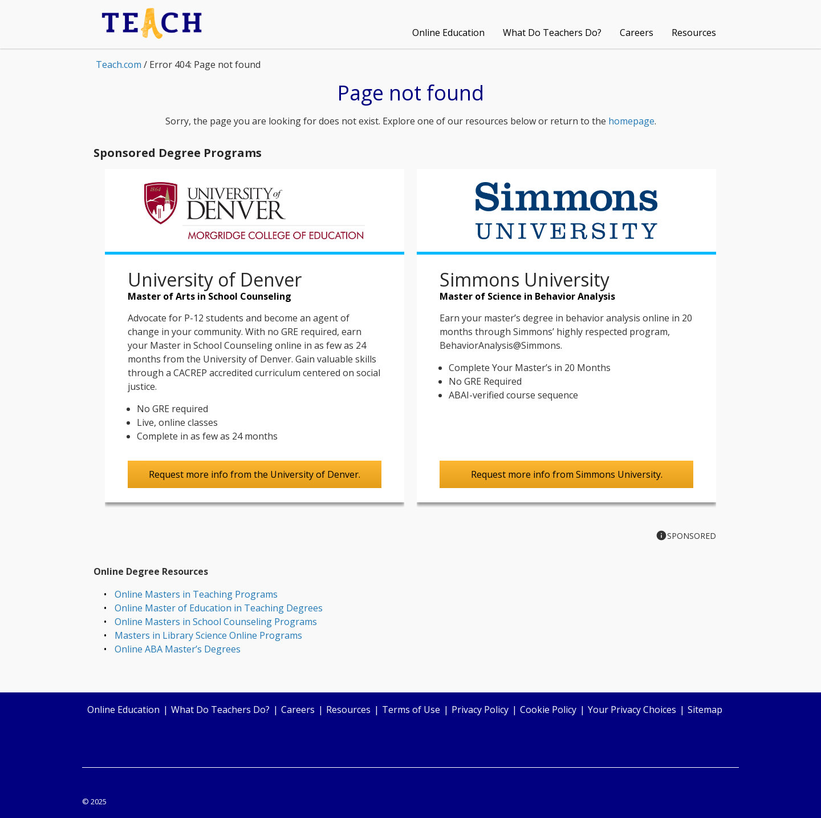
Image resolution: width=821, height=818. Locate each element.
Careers (636, 32)
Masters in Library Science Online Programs (208, 635)
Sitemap (705, 709)
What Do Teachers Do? (552, 32)
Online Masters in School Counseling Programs (216, 621)
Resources (694, 32)
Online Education (448, 32)
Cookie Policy (548, 709)
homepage (631, 121)
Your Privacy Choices (632, 709)
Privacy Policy (480, 709)
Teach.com (118, 64)
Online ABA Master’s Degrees (178, 649)
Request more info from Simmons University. (567, 474)
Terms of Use (411, 709)
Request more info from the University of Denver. (254, 474)
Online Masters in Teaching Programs (196, 594)
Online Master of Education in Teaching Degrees (219, 608)
